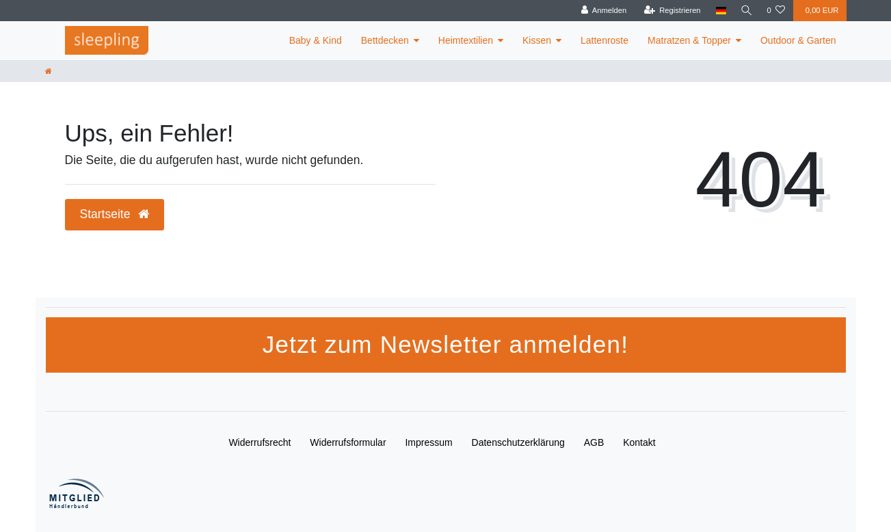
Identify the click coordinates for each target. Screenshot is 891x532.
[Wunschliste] (776, 10)
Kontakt (639, 442)
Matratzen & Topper (689, 40)
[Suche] (745, 10)
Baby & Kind (315, 40)
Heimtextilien (465, 40)
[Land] (719, 10)
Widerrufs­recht (259, 442)
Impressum (428, 442)
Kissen (536, 40)
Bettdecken (385, 40)
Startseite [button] (115, 214)
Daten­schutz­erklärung (518, 442)
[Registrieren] (670, 10)
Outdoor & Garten (798, 40)
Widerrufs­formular (348, 442)
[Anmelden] (602, 10)
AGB (594, 442)
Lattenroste (604, 40)
